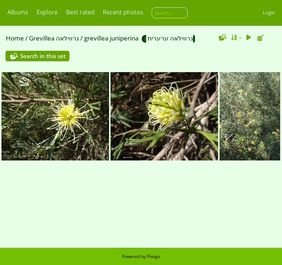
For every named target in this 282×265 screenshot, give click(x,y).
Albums (17, 12)
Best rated (80, 12)
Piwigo (153, 256)
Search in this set (43, 56)
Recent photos (123, 12)
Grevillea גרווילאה (54, 38)
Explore (47, 12)
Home (15, 38)
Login (269, 12)
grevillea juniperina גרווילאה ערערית (138, 38)
